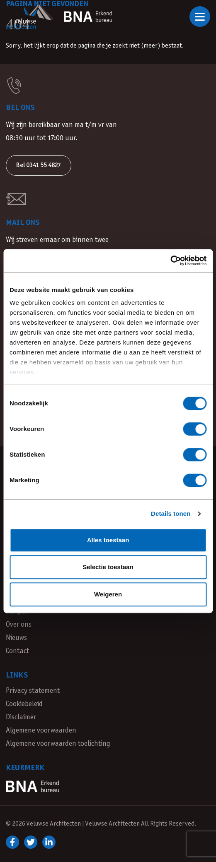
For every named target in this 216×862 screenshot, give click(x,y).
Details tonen (170, 513)
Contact (17, 651)
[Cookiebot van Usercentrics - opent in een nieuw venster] (170, 260)
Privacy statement (33, 690)
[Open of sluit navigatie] (199, 16)
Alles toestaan (108, 540)
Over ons (19, 624)
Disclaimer (21, 717)
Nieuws (16, 638)
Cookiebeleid (24, 704)
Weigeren (108, 594)
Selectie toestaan (108, 566)
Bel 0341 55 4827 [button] (38, 165)
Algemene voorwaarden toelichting (58, 743)
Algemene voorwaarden (41, 730)
